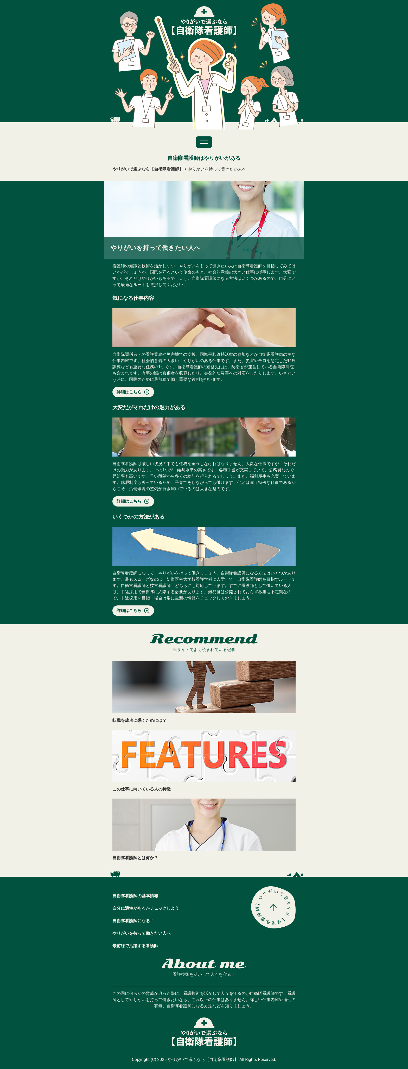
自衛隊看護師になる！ (133, 920)
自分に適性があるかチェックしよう (145, 908)
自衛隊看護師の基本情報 (135, 895)
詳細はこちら (129, 391)
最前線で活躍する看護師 (135, 945)
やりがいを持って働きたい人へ (141, 933)
